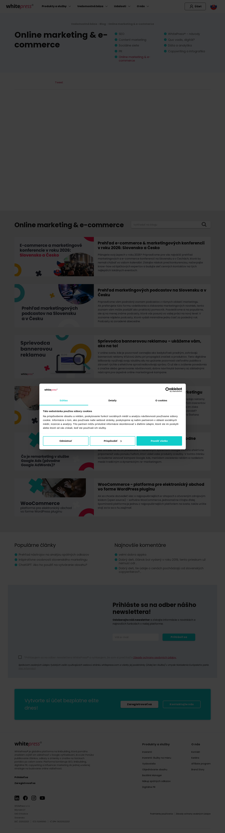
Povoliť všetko (159, 440)
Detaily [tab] (113, 400)
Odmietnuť (65, 440)
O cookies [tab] (161, 400)
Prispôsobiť (113, 440)
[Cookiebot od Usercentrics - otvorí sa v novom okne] (168, 389)
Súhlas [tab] (64, 400)
